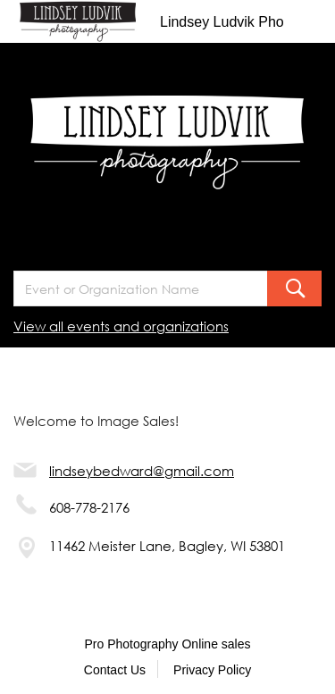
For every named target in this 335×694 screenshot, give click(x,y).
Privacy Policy (212, 670)
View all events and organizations (121, 326)
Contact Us (115, 670)
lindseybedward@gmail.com (141, 471)
